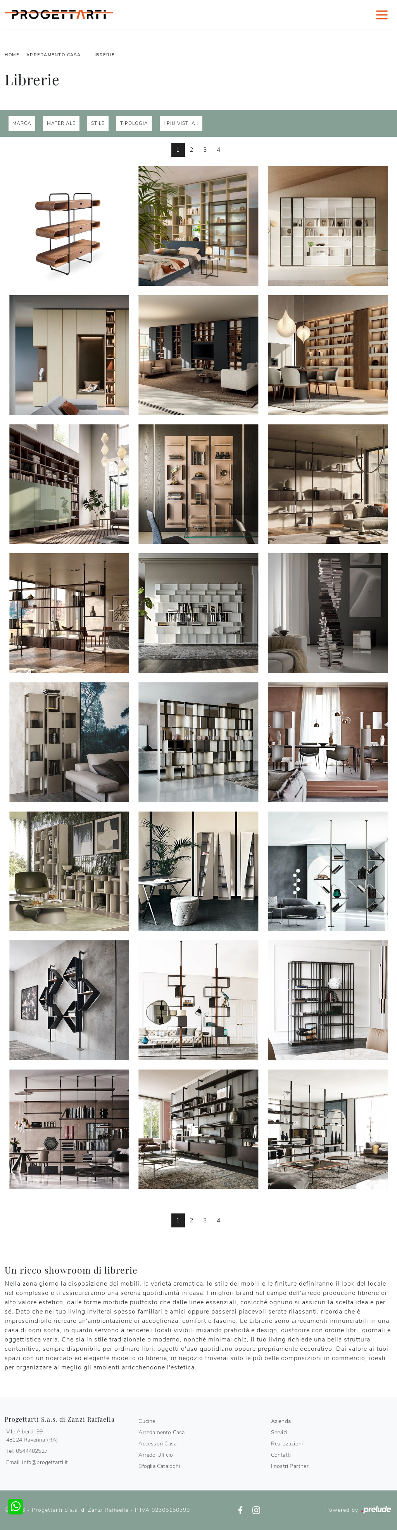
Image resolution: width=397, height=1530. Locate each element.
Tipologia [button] (134, 123)
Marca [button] (21, 123)
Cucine (146, 1421)
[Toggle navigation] (381, 14)
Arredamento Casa (53, 55)
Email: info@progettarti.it (37, 1462)
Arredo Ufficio (155, 1455)
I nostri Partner (290, 1466)
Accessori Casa (157, 1443)
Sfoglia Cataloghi (159, 1466)
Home (12, 55)
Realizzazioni (287, 1443)
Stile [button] (98, 123)
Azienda (281, 1421)
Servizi (279, 1432)
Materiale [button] (61, 123)
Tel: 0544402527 (27, 1451)
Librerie (102, 55)
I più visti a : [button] (181, 123)
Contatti (281, 1455)
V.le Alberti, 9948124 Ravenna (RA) (32, 1435)
